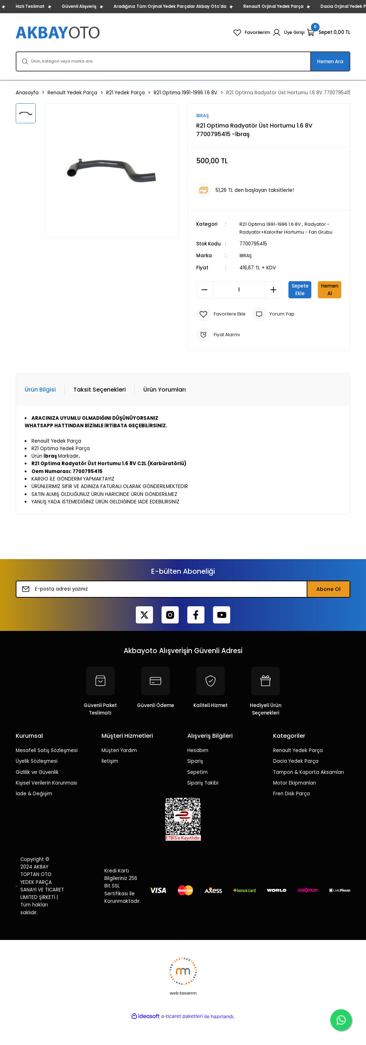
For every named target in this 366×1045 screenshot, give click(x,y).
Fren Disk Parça (291, 817)
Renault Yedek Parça (298, 774)
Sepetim (197, 795)
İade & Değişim (34, 817)
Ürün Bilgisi (40, 413)
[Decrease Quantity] (204, 289)
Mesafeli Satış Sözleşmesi (47, 774)
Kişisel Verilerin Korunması (46, 806)
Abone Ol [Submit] (328, 613)
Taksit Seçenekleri (99, 413)
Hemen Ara (330, 61)
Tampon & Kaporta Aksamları (308, 795)
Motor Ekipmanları (294, 806)
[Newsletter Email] (183, 613)
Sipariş (195, 785)
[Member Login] (288, 32)
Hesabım (197, 774)
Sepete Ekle (315, 289)
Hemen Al (268, 313)
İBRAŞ (245, 256)
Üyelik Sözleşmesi (37, 785)
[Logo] (58, 32)
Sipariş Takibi (202, 806)
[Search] (183, 61)
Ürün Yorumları (164, 413)
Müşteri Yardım (119, 774)
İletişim (110, 785)
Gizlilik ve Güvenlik (37, 795)
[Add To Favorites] (222, 337)
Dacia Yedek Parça (295, 785)
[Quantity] (239, 289)
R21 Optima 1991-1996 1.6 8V (271, 224)
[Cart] (328, 32)
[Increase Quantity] (273, 289)
